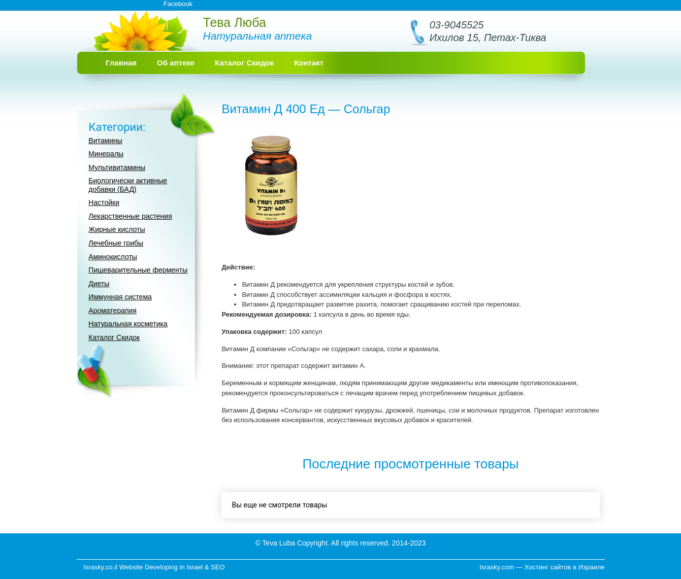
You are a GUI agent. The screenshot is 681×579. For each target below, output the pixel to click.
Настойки (103, 202)
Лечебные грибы (115, 243)
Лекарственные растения (130, 216)
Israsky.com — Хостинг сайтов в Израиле (542, 567)
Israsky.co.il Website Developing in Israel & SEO (153, 567)
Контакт (308, 62)
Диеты (98, 284)
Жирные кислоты (116, 229)
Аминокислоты (112, 257)
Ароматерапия (112, 310)
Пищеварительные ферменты (137, 270)
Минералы (105, 154)
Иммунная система (119, 297)
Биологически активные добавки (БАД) (127, 185)
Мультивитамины (116, 167)
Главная (121, 62)
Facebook (178, 4)
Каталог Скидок (244, 62)
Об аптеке (175, 62)
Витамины (105, 141)
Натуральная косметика (128, 324)
